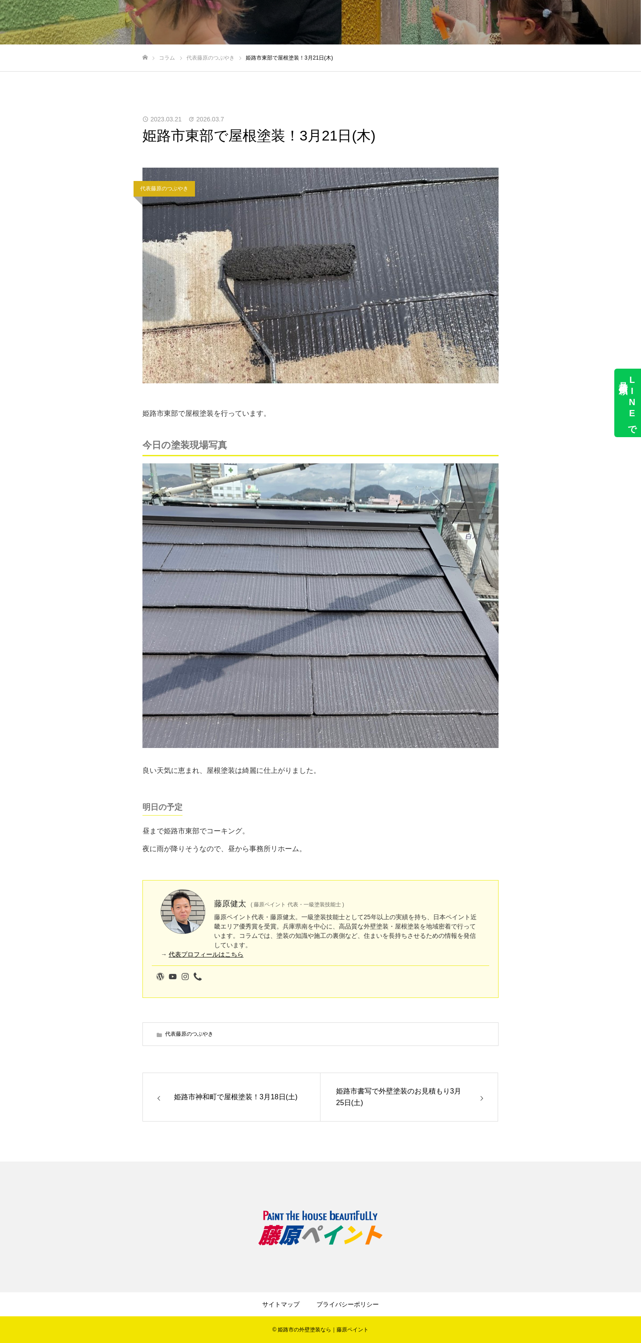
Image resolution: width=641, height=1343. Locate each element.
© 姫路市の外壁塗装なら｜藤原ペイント (320, 1330)
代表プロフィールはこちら (206, 954)
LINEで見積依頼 (627, 403)
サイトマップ (281, 1304)
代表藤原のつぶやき (164, 188)
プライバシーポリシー (347, 1304)
